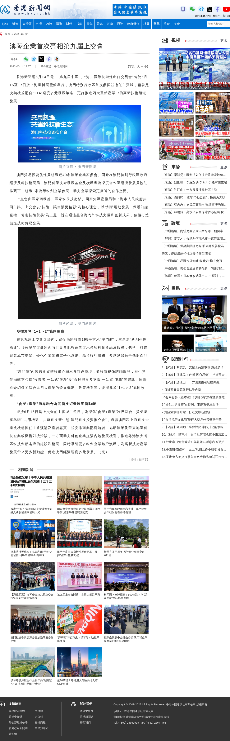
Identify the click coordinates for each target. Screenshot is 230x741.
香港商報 (40, 722)
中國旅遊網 (41, 728)
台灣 (39, 23)
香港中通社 (86, 710)
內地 (49, 23)
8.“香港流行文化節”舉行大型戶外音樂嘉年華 (192, 419)
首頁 (7, 34)
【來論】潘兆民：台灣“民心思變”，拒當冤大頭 (193, 197)
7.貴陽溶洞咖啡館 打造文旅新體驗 (186, 412)
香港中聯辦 (15, 716)
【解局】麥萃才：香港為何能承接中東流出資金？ (195, 238)
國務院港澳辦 (17, 710)
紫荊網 (13, 733)
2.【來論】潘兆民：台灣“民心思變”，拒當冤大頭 (195, 374)
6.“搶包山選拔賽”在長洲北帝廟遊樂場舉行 (190, 404)
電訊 (100, 23)
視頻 (79, 23)
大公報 (39, 716)
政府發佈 (133, 23)
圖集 (89, 23)
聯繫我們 (85, 722)
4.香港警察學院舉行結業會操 (181, 389)
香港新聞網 (86, 716)
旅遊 (167, 23)
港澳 (15, 23)
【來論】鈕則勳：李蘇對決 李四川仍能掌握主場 (194, 182)
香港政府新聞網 (18, 728)
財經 (69, 23)
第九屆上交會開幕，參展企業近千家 (78, 594)
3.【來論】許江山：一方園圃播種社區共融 (190, 382)
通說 (120, 23)
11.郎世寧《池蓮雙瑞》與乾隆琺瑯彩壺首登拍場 (194, 442)
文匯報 (39, 710)
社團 (146, 23)
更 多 (223, 40)
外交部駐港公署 (18, 722)
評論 (110, 23)
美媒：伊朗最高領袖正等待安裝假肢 (186, 253)
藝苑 (157, 23)
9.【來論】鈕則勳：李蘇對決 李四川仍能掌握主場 (196, 427)
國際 (59, 23)
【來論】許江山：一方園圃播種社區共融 (189, 189)
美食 (177, 23)
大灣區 (27, 23)
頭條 (5, 23)
